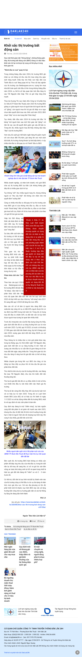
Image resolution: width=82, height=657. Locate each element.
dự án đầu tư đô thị (30, 529)
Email (33, 521)
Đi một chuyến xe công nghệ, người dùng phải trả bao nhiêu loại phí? (39, 554)
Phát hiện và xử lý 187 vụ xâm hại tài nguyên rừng (68, 200)
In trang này (22, 521)
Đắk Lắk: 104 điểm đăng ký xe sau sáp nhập (69, 217)
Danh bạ (36, 39)
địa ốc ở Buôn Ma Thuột (13, 529)
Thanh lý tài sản (64, 39)
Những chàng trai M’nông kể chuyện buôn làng (68, 154)
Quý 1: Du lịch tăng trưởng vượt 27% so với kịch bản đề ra (69, 143)
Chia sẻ (41, 521)
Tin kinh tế (18, 39)
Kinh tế (7, 39)
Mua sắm (27, 39)
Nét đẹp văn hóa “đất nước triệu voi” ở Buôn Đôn (69, 132)
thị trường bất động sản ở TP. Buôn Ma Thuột (28, 526)
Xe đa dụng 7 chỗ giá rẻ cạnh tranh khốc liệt (70, 165)
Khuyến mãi (45, 39)
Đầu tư (54, 39)
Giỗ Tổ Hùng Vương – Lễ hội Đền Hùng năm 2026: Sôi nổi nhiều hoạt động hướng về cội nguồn (69, 120)
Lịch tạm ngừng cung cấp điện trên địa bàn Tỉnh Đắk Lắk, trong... (27, 611)
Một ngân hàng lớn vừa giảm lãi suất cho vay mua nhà (9, 552)
